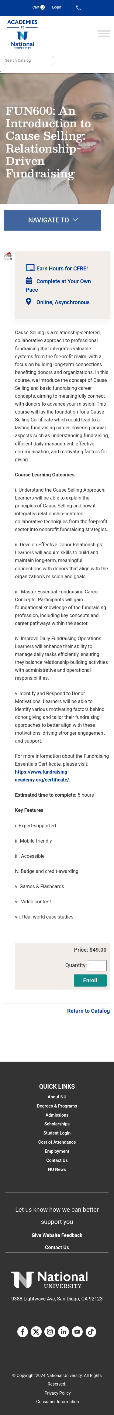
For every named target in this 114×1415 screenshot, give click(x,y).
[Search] (29, 60)
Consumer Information (57, 1401)
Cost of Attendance (57, 1142)
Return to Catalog (88, 1011)
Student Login (57, 1133)
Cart (39, 7)
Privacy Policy (57, 1393)
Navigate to (53, 220)
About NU (57, 1096)
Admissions (57, 1115)
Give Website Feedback (57, 1235)
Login (56, 7)
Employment (57, 1151)
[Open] (104, 34)
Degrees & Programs (57, 1106)
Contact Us (57, 1160)
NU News (57, 1169)
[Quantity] (97, 965)
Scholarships (57, 1123)
